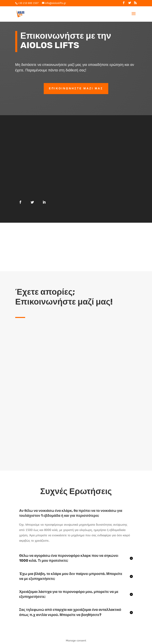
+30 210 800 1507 (28, 3)
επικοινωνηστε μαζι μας (76, 88)
